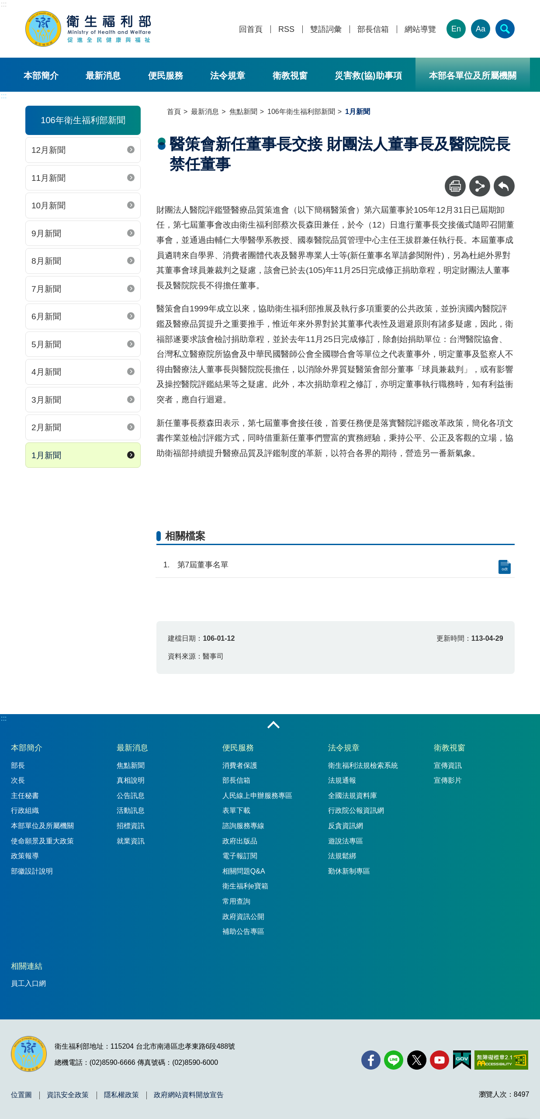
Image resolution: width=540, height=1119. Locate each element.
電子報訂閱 (239, 856)
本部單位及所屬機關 (42, 825)
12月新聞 (48, 150)
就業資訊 (131, 841)
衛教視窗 (290, 75)
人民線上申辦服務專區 (257, 795)
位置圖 (21, 1094)
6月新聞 (46, 316)
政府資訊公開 (243, 916)
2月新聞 (46, 427)
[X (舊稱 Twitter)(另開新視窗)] (416, 1060)
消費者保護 (239, 765)
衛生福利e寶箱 (245, 886)
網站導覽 (420, 29)
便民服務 (165, 75)
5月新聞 (46, 344)
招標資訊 (131, 825)
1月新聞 (46, 455)
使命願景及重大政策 (42, 841)
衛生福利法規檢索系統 (363, 765)
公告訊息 (131, 795)
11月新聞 (48, 178)
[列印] (455, 186)
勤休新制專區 (349, 871)
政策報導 (25, 856)
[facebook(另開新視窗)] (371, 1060)
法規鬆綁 (342, 856)
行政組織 (25, 810)
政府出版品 (239, 841)
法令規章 (227, 75)
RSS (286, 29)
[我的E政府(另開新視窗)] (462, 1060)
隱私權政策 (121, 1094)
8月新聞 (46, 261)
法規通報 (342, 780)
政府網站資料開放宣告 (189, 1094)
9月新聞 (46, 233)
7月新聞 (46, 289)
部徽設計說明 (32, 871)
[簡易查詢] (505, 28)
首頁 (174, 111)
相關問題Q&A (243, 871)
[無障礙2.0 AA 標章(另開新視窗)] (501, 1060)
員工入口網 (28, 983)
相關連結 (26, 966)
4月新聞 (46, 371)
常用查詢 (236, 901)
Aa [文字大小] (480, 28)
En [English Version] (456, 28)
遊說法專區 (345, 841)
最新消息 (103, 75)
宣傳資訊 (448, 765)
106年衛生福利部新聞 (301, 111)
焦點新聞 (243, 111)
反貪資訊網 (345, 825)
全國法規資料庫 (352, 795)
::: (4, 4)
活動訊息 (131, 810)
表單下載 (236, 810)
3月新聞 (46, 399)
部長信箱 (373, 29)
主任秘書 (25, 795)
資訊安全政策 (68, 1094)
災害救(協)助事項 (368, 75)
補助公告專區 (243, 931)
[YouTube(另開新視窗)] (439, 1060)
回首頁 (251, 29)
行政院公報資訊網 (356, 810)
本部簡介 (41, 75)
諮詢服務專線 (243, 825)
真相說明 (131, 780)
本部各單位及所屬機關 (472, 75)
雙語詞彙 (326, 29)
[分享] (479, 186)
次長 (18, 780)
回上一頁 (504, 179)
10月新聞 (48, 205)
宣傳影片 (448, 780)
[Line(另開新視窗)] (393, 1060)
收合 (273, 725)
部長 (18, 765)
